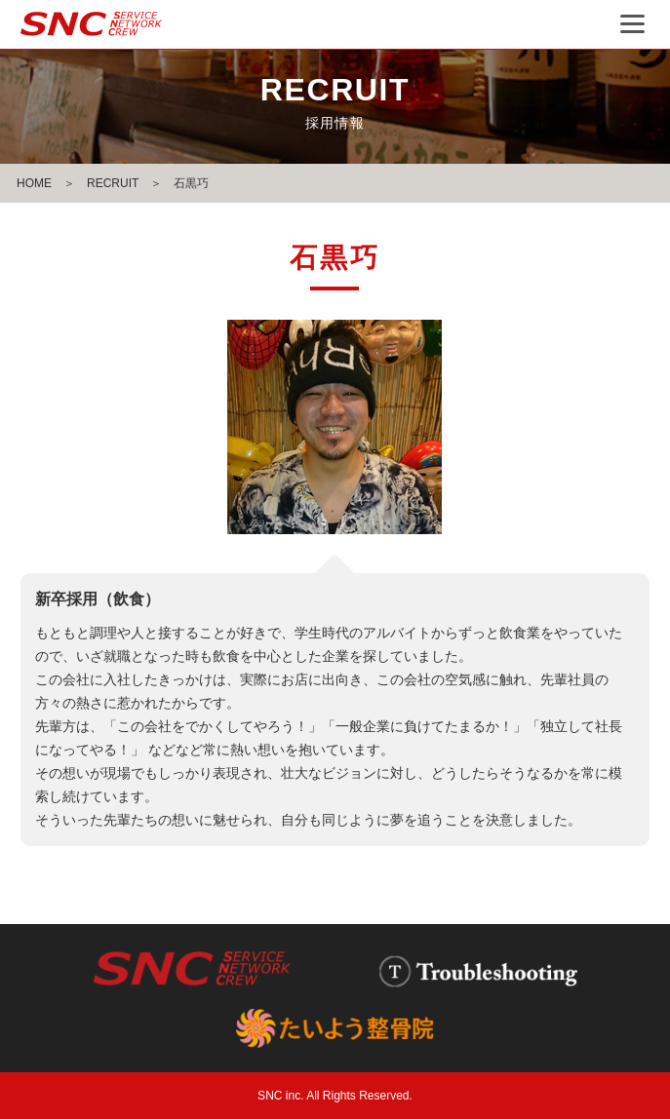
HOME (34, 183)
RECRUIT (112, 183)
